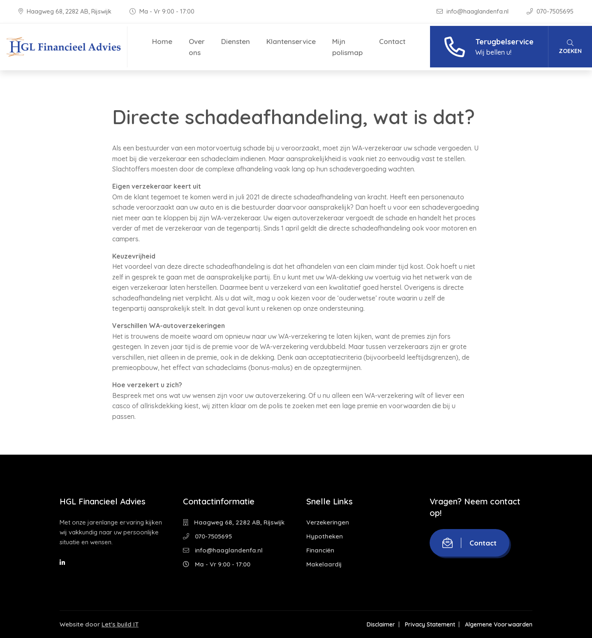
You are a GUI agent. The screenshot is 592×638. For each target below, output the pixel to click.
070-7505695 (550, 11)
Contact (392, 41)
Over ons (197, 47)
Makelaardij (324, 564)
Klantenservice (291, 41)
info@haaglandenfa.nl (473, 11)
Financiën (320, 550)
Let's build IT (120, 624)
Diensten (235, 41)
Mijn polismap (347, 47)
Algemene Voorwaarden (498, 624)
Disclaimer (381, 624)
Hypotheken (324, 536)
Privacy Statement (430, 624)
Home (162, 41)
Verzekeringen (327, 522)
